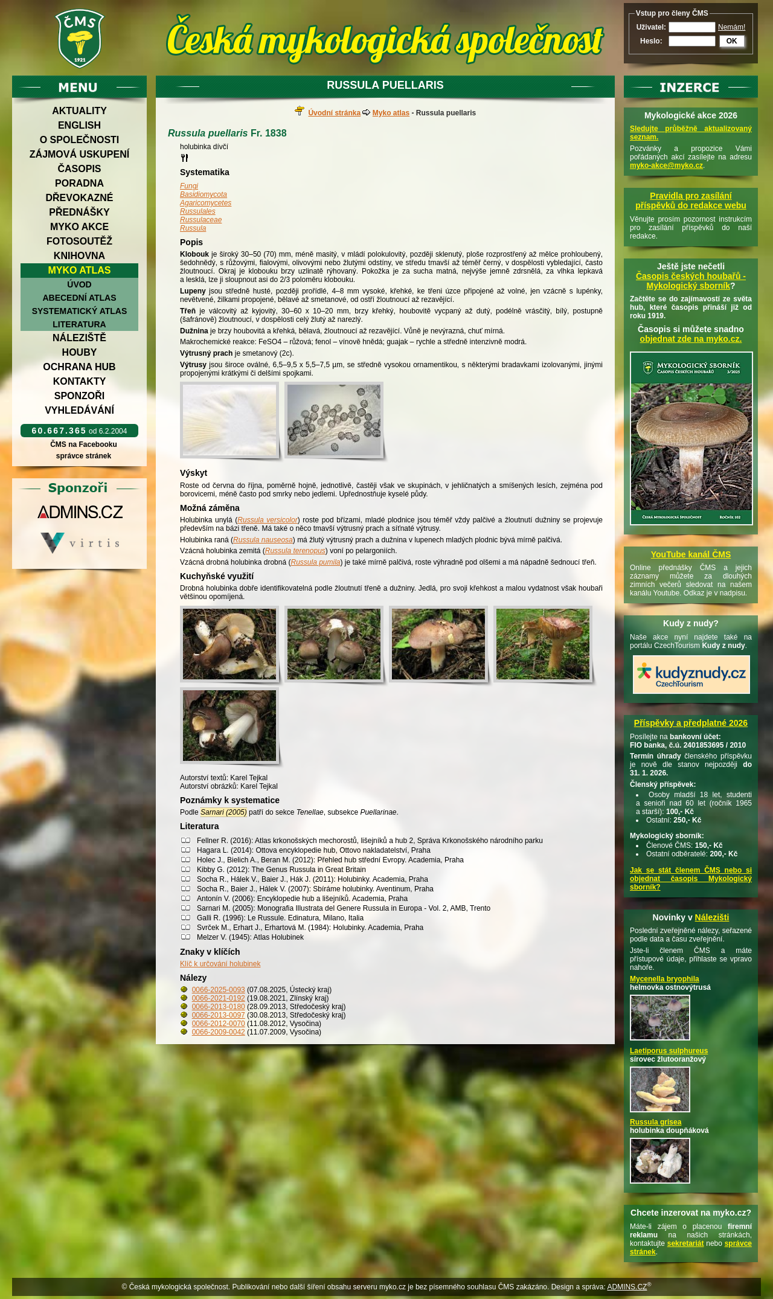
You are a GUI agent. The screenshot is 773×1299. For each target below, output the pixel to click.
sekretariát (685, 1243)
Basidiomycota (203, 194)
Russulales (198, 211)
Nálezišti (712, 917)
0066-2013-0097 (218, 1015)
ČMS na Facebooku (83, 444)
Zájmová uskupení (79, 154)
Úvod (79, 284)
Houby (79, 352)
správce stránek (83, 456)
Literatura (79, 324)
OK (731, 41)
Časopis (79, 169)
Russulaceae (201, 220)
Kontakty (79, 381)
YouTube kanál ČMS (691, 554)
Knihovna (79, 256)
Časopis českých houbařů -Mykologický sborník (691, 280)
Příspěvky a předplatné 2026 (691, 723)
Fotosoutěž (79, 241)
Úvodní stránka (334, 113)
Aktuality (79, 111)
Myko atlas (79, 270)
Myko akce (79, 227)
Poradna (79, 183)
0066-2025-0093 (218, 990)
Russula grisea (655, 1122)
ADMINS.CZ (627, 1287)
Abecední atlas (79, 298)
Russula (193, 228)
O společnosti (80, 140)
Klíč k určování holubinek (220, 964)
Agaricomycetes (205, 203)
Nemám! (731, 27)
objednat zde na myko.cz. (691, 339)
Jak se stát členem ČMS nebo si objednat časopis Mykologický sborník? (691, 878)
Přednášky (79, 212)
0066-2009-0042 (218, 1032)
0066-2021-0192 (218, 998)
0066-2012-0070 (218, 1023)
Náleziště (79, 338)
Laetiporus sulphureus (669, 1051)
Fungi (189, 186)
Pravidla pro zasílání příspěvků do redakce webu (690, 200)
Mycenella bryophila (664, 979)
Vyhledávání (79, 410)
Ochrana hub (79, 367)
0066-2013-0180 (218, 1006)
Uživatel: (651, 27)
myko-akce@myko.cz (666, 165)
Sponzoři (79, 396)
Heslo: (651, 41)
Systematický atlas (79, 311)
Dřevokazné (79, 198)
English (79, 125)
